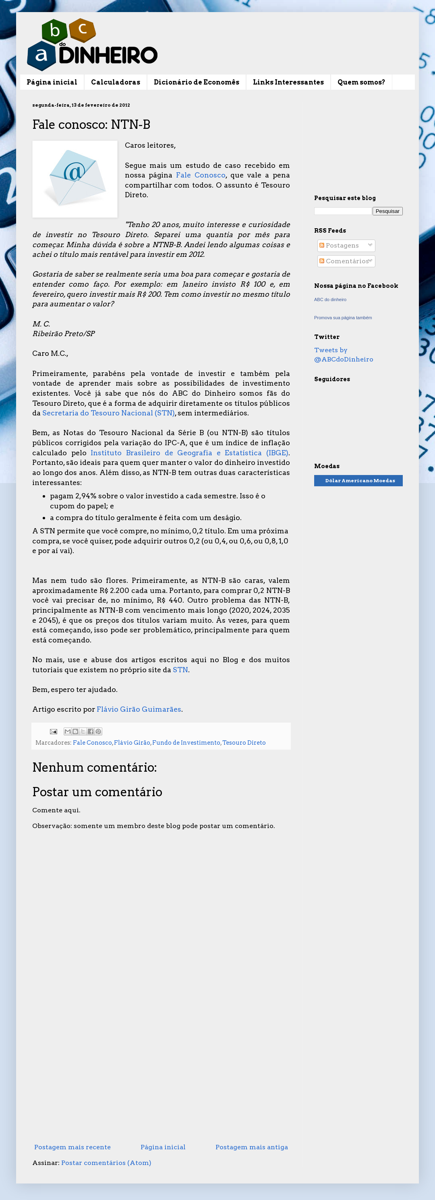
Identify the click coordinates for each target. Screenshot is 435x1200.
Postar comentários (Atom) (106, 1163)
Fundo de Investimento (186, 742)
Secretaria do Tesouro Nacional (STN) (108, 413)
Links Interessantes (288, 82)
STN (180, 669)
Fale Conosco (201, 175)
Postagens (339, 245)
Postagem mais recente (72, 1147)
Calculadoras (115, 82)
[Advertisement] (161, 1073)
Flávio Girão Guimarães (139, 709)
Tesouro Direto (244, 742)
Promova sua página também (343, 317)
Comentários (344, 261)
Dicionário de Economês (196, 82)
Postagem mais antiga (251, 1147)
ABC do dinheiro (330, 299)
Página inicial (52, 82)
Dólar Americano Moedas (360, 480)
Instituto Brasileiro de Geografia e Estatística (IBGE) (189, 452)
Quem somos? (361, 82)
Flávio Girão (132, 742)
